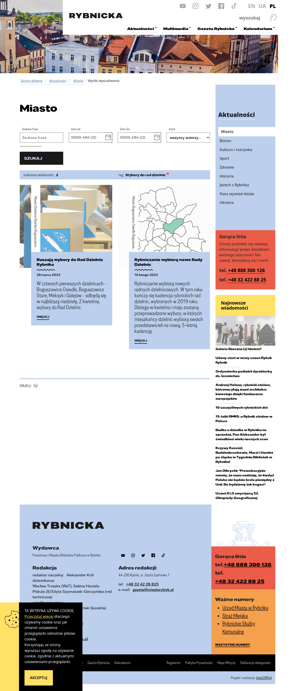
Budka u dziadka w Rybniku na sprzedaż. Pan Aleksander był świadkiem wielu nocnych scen (242, 434)
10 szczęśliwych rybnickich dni (242, 407)
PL (273, 6)
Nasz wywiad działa (237, 193)
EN (251, 6)
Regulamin (173, 663)
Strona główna (31, 80)
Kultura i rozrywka (236, 149)
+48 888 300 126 (246, 270)
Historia (227, 176)
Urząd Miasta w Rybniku (245, 608)
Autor (172, 129)
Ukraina (227, 202)
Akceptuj (38, 677)
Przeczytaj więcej (39, 616)
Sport (224, 158)
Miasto (78, 80)
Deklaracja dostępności (255, 663)
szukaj (33, 158)
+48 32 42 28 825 (142, 584)
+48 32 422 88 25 (247, 279)
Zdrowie (227, 167)
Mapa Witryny (226, 663)
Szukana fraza (30, 129)
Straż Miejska (235, 616)
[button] (108, 137)
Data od (75, 129)
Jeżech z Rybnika (234, 184)
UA (262, 6)
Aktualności (57, 80)
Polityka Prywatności (199, 663)
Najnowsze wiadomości (234, 305)
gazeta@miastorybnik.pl (153, 589)
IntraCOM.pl (264, 677)
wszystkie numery (232, 644)
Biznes (225, 140)
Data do (124, 129)
